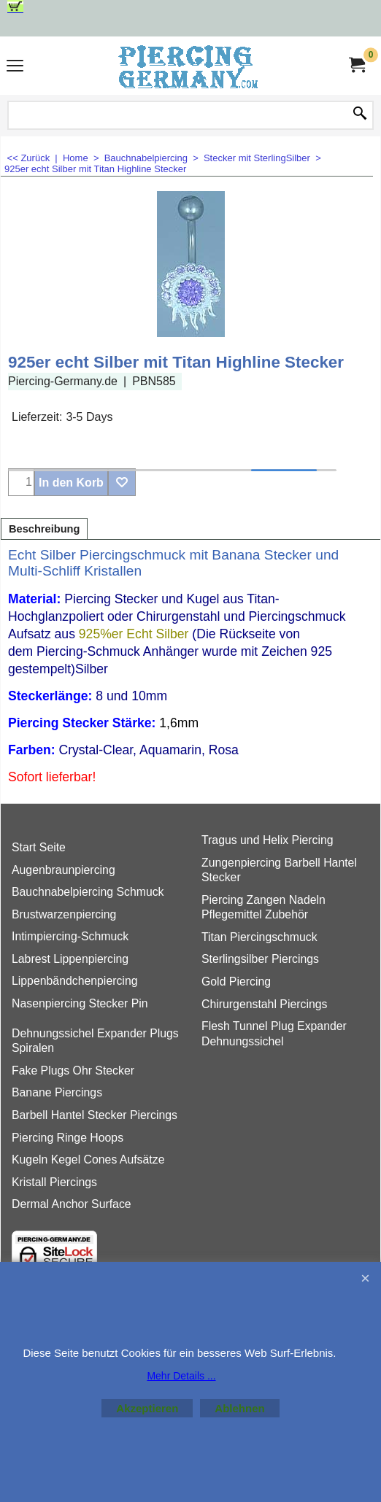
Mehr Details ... (181, 1376)
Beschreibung (44, 529)
